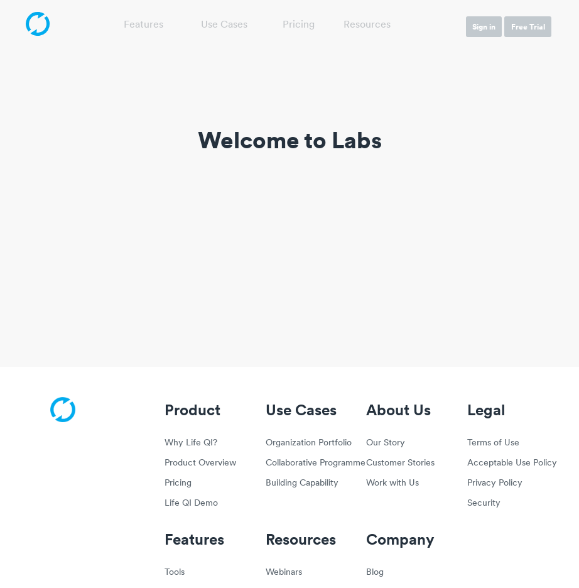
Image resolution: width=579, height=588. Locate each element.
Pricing (299, 25)
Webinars (284, 572)
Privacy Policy (494, 483)
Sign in (483, 27)
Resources (367, 25)
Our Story (385, 443)
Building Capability (302, 483)
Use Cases (224, 25)
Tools (175, 572)
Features (143, 25)
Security (484, 503)
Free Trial (528, 27)
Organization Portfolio (309, 443)
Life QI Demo (191, 503)
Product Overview (200, 463)
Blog (375, 572)
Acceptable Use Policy (510, 463)
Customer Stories (400, 463)
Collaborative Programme (309, 463)
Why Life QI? (191, 443)
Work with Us (392, 483)
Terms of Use (493, 443)
